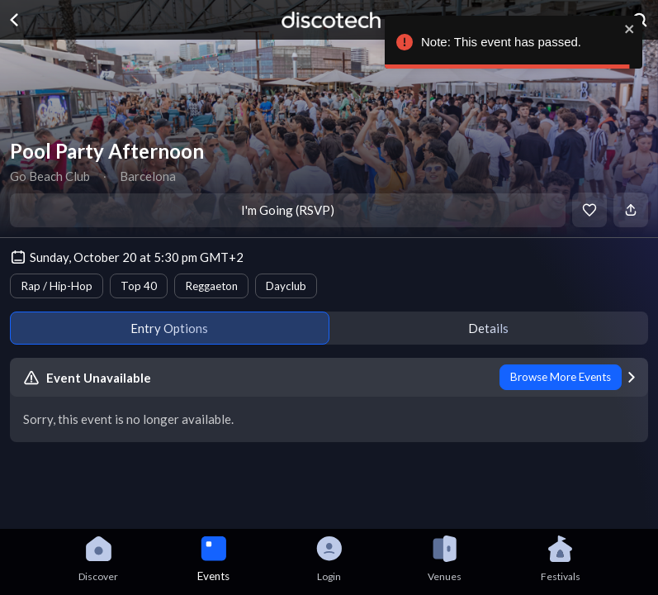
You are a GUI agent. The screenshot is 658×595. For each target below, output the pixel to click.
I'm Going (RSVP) (287, 209)
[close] (630, 29)
